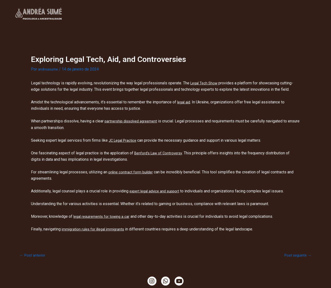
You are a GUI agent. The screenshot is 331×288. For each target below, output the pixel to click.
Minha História (123, 7)
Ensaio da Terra (232, 7)
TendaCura (154, 7)
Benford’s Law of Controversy (159, 153)
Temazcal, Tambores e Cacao (280, 7)
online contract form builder (131, 172)
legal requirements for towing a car (103, 216)
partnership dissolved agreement (133, 121)
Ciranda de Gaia (206, 19)
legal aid (184, 102)
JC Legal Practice (124, 140)
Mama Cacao (173, 19)
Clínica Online (89, 7)
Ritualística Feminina (191, 7)
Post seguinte (296, 255)
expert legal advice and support (156, 191)
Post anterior (33, 255)
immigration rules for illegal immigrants (95, 229)
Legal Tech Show (204, 83)
